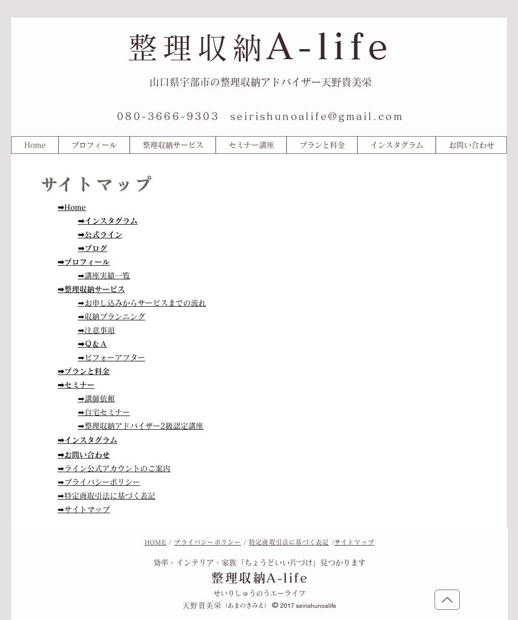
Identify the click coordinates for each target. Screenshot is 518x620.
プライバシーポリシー (207, 542)
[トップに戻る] (447, 600)
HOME (155, 542)
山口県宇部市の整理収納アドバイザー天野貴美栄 (260, 82)
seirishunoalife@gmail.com (317, 116)
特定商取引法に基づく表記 (289, 542)
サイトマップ (354, 542)
